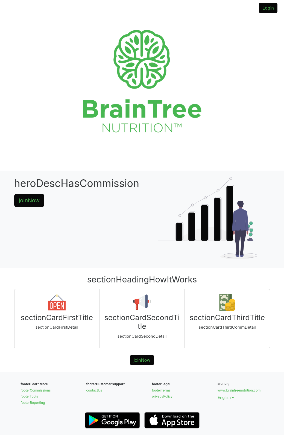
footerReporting (33, 403)
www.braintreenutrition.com (239, 390)
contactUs (94, 390)
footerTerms (161, 390)
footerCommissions (36, 390)
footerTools (29, 396)
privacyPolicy (162, 396)
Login (268, 8)
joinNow (29, 200)
